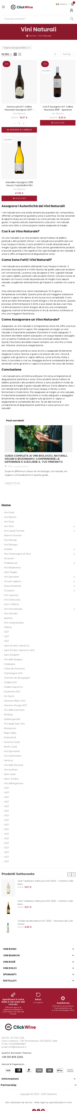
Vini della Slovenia (13, 765)
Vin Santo (9, 696)
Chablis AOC (10, 682)
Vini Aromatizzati (13, 609)
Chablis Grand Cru (13, 687)
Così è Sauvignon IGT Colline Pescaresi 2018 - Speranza (58, 108)
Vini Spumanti (11, 576)
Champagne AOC (13, 673)
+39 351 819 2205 (12, 1057)
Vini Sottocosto (12, 599)
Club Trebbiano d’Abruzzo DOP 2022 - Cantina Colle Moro (45, 902)
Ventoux (8, 760)
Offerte (8, 627)
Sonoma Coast (12, 742)
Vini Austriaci (11, 769)
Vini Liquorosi (11, 595)
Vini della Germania (14, 710)
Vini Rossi (9, 512)
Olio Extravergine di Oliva (17, 553)
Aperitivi (8, 618)
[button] (69, 874)
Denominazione (12, 586)
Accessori (9, 558)
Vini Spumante (12, 751)
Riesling (8, 714)
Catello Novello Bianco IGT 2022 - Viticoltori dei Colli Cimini (45, 922)
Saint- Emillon (11, 778)
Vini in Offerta (11, 604)
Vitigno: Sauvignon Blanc (15, 48)
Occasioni (9, 590)
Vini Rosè (9, 521)
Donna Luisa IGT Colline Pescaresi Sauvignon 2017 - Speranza (19, 109)
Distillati (8, 549)
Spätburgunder (12, 719)
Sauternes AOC (12, 691)
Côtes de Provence (14, 668)
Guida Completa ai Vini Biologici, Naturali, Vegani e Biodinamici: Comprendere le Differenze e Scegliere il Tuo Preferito (36, 458)
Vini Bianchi (19, 113)
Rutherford (10, 737)
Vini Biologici (11, 544)
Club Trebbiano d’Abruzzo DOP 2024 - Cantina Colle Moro (45, 882)
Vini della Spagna (13, 659)
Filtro (5, 54)
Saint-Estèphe (11, 654)
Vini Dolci (9, 526)
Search (71, 18)
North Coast (10, 746)
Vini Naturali (10, 540)
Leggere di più (12, 483)
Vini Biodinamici (12, 567)
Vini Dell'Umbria (12, 755)
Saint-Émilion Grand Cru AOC (19, 650)
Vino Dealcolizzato (14, 622)
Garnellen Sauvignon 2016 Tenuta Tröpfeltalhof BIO (19, 184)
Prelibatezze (11, 563)
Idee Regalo (10, 572)
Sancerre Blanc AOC (15, 700)
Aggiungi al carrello (20, 129)
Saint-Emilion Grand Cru (16, 645)
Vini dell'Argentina (13, 783)
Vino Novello (11, 613)
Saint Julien (10, 774)
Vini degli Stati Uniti (14, 723)
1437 (6, 632)
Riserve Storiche (13, 535)
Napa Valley (10, 733)
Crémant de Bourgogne (17, 677)
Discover (59, 123)
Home (6, 505)
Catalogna (9, 664)
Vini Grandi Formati (14, 530)
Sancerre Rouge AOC (15, 705)
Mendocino (10, 728)
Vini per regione (12, 581)
